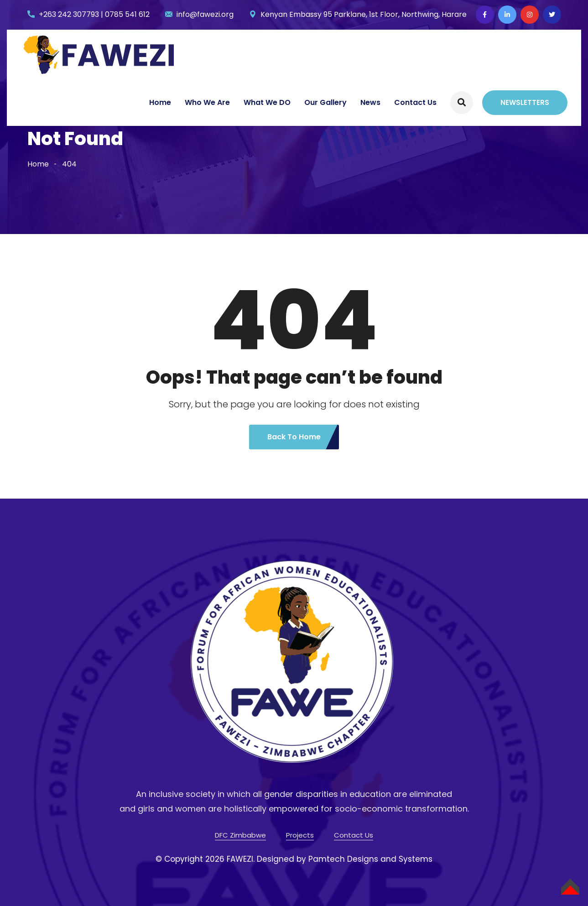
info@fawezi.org (205, 14)
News (370, 102)
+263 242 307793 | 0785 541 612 (94, 14)
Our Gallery (325, 102)
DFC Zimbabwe (240, 835)
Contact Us (415, 102)
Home (160, 102)
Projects (300, 835)
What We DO (267, 102)
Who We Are (207, 102)
